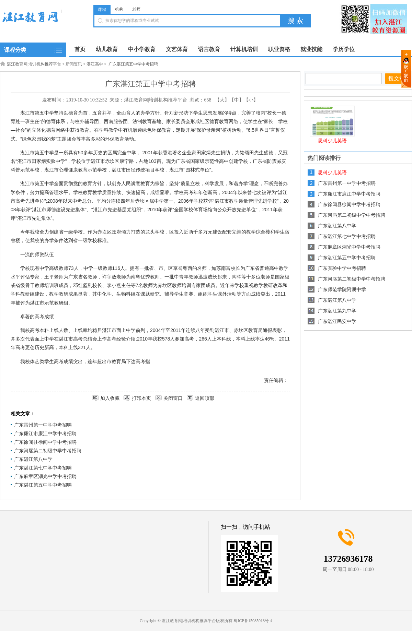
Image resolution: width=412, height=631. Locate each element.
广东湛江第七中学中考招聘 (43, 468)
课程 (102, 9)
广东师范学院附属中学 (342, 289)
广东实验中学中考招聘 (342, 268)
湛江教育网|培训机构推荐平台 (34, 64)
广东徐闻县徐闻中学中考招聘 (45, 442)
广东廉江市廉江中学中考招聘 (45, 433)
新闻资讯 (74, 64)
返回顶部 (204, 398)
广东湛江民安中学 (337, 321)
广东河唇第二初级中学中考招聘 (47, 450)
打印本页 (141, 398)
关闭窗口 (173, 398)
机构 (119, 9)
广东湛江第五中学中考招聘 (43, 485)
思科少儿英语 (332, 140)
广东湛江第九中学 (337, 310)
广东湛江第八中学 (33, 459)
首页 (80, 49)
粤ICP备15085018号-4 (252, 620)
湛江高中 (95, 64)
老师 (136, 9)
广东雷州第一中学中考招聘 (43, 425)
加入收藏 (109, 398)
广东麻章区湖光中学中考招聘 (45, 476)
